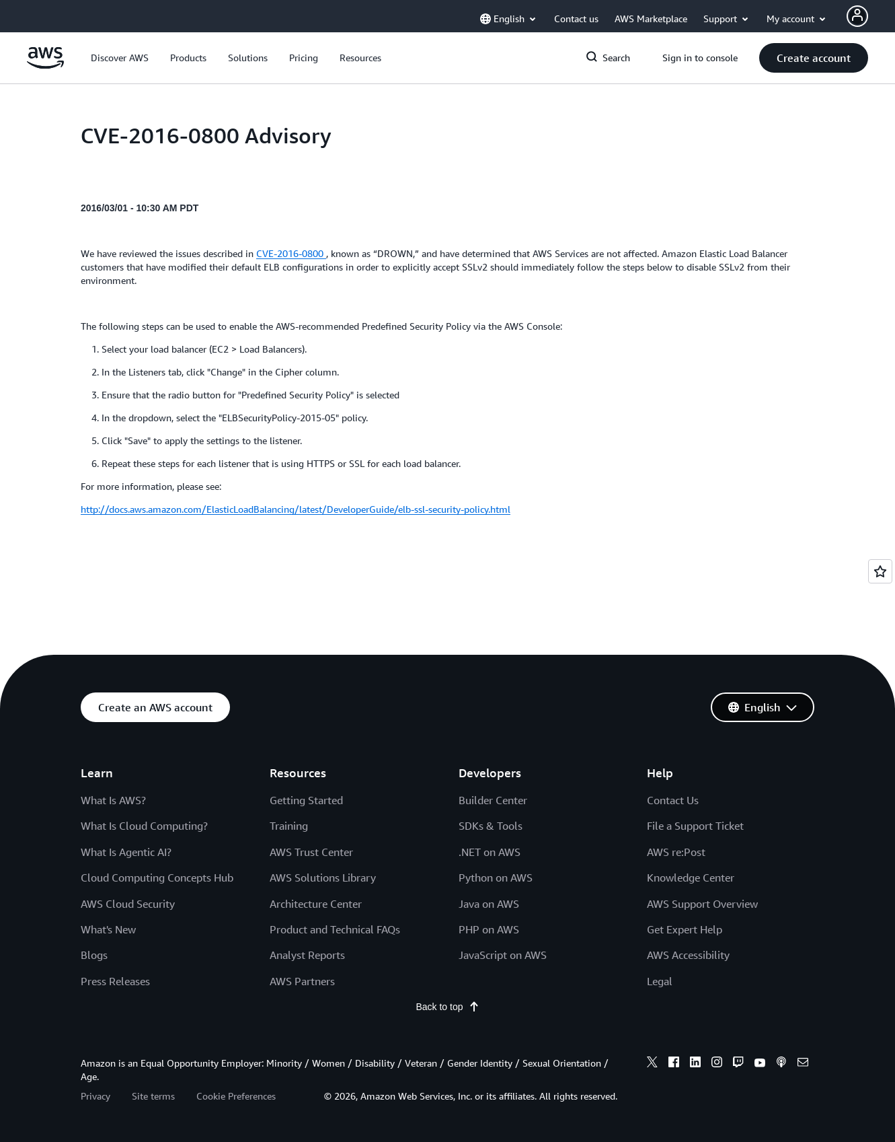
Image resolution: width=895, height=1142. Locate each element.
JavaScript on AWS (503, 955)
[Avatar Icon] (857, 16)
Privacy (95, 1096)
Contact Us (673, 800)
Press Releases (115, 981)
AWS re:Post (676, 852)
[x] (652, 1064)
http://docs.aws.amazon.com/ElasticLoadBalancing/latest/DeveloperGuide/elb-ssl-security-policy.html (295, 509)
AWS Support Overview (702, 904)
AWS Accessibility (688, 955)
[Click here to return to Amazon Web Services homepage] (45, 65)
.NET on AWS (489, 852)
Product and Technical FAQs (335, 929)
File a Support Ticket (695, 825)
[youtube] (759, 1064)
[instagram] (716, 1064)
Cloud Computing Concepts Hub (157, 877)
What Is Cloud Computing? (144, 825)
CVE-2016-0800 (291, 253)
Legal (659, 981)
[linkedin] (695, 1064)
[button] (119, 58)
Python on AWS (496, 877)
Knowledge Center (690, 877)
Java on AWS (489, 904)
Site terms (153, 1096)
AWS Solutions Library (323, 877)
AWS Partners (302, 981)
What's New (108, 929)
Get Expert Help (684, 929)
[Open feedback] (880, 571)
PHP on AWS (489, 929)
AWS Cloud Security (128, 904)
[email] (802, 1064)
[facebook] (673, 1064)
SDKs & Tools (490, 825)
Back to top (447, 1006)
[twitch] (738, 1064)
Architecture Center (316, 904)
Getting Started (306, 800)
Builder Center (493, 800)
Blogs (94, 955)
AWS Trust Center (311, 852)
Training (289, 825)
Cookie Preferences (236, 1096)
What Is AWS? (113, 800)
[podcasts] (781, 1064)
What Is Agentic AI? (126, 852)
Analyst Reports (307, 955)
